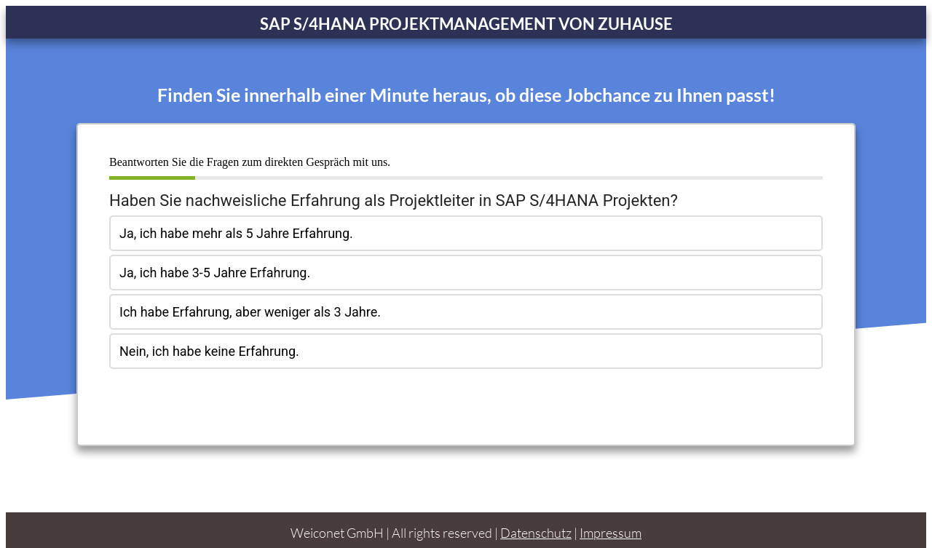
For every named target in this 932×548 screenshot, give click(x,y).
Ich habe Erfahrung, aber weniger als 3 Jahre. (250, 311)
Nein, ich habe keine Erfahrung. (209, 351)
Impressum (610, 521)
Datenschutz (536, 521)
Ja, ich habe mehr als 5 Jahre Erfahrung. (236, 233)
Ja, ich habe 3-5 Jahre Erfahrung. (214, 272)
